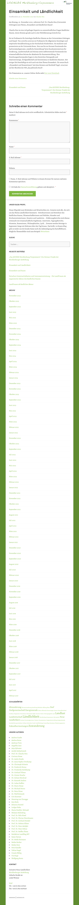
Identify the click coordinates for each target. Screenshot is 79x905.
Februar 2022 (14, 482)
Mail (10, 883)
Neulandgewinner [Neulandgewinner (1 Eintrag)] (29, 720)
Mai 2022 (12, 465)
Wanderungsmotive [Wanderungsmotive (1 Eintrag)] (60, 723)
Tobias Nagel (16, 850)
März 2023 (13, 422)
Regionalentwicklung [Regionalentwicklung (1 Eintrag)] (51, 720)
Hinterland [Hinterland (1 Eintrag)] (29, 714)
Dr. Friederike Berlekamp (21, 770)
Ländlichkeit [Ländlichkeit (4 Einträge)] (31, 716)
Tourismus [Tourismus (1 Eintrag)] (52, 723)
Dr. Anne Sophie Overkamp (21, 762)
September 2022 (15, 449)
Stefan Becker (17, 842)
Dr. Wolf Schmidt (18, 794)
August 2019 (13, 602)
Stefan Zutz (16, 845)
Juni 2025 (12, 312)
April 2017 (12, 690)
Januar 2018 (13, 657)
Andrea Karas (16, 740)
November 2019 (14, 591)
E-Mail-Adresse (15, 157)
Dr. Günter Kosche (18, 775)
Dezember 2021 (14, 493)
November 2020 (15, 553)
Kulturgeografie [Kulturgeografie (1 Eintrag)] (48, 714)
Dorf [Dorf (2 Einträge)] (52, 707)
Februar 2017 (13, 696)
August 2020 (13, 564)
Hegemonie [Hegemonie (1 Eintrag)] (17, 714)
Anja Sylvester (17, 748)
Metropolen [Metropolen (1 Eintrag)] (56, 717)
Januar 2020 (13, 580)
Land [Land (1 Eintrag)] (53, 714)
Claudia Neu (40, 17)
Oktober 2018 (14, 635)
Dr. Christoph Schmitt (20, 764)
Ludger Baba (16, 807)
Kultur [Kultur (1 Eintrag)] (42, 714)
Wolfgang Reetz (17, 858)
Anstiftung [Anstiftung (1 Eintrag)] (34, 707)
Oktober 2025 (14, 301)
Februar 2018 (13, 652)
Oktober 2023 (14, 394)
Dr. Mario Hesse (17, 786)
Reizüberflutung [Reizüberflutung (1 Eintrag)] (13, 723)
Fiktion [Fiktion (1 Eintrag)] (40, 710)
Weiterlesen (45, 231)
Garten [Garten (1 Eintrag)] (55, 710)
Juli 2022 (12, 454)
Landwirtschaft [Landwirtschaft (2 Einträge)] (15, 716)
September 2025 (15, 306)
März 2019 (12, 624)
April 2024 (13, 361)
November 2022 (15, 438)
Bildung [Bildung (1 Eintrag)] (45, 707)
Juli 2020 (12, 569)
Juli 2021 (12, 520)
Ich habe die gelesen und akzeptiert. (32, 187)
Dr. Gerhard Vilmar (19, 772)
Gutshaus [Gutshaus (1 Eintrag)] (11, 714)
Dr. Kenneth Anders (19, 780)
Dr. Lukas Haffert (18, 783)
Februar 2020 (14, 575)
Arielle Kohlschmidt (19, 751)
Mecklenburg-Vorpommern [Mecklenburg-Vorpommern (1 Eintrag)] (46, 717)
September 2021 (15, 509)
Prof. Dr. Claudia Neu (20, 753)
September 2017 (14, 674)
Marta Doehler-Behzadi (20, 810)
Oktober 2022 (14, 443)
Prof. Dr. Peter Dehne (19, 829)
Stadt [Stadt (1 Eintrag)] (33, 723)
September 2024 (15, 345)
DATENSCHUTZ (20, 897)
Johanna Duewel (17, 804)
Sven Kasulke (16, 847)
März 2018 (13, 646)
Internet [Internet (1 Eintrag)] (38, 714)
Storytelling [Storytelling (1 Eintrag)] (46, 723)
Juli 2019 (12, 608)
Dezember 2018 (14, 630)
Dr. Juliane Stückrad (19, 778)
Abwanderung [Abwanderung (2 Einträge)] (15, 707)
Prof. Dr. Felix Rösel (19, 815)
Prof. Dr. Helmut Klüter (20, 823)
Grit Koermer (16, 796)
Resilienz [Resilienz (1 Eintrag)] (20, 723)
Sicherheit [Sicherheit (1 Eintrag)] (29, 723)
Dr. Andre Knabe (18, 759)
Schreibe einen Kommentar (18, 78)
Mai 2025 (12, 317)
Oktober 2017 (14, 668)
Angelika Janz (16, 745)
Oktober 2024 (14, 339)
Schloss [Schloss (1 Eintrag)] (24, 723)
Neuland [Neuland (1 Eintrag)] (22, 720)
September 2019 (14, 597)
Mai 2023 (12, 411)
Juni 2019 (12, 613)
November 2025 (15, 295)
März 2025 (13, 323)
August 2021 (13, 515)
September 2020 (15, 559)
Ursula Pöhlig (16, 853)
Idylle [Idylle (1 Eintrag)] (34, 714)
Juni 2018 (12, 641)
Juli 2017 (12, 679)
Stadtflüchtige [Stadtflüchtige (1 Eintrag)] (39, 723)
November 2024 (15, 334)
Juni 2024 (12, 350)
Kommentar (14, 120)
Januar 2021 (13, 542)
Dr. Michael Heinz (18, 788)
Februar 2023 (14, 427)
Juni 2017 (12, 685)
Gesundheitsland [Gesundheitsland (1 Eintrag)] (62, 710)
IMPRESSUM (12, 897)
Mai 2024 (12, 356)
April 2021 (12, 526)
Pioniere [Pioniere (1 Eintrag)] (36, 720)
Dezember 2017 (14, 663)
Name (12, 147)
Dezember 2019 (14, 586)
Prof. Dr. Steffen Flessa (20, 831)
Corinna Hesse (17, 756)
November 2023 (15, 389)
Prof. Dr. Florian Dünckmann (22, 818)
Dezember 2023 (14, 383)
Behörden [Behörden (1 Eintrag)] (40, 707)
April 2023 (13, 416)
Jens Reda (15, 802)
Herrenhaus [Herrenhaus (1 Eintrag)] (23, 714)
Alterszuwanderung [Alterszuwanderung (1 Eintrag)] (27, 707)
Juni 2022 (12, 460)
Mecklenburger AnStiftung (19, 872)
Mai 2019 (12, 619)
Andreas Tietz (17, 743)
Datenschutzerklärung (29, 187)
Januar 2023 (13, 432)
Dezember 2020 (15, 548)
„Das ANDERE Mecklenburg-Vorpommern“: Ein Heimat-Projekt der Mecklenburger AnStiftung (56, 90)
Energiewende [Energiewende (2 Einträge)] (31, 710)
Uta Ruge (15, 855)
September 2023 (15, 400)
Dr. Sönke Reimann (19, 839)
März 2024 (13, 367)
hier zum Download (51, 73)
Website (12, 168)
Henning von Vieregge (20, 799)
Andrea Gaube (17, 737)
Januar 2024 (13, 378)
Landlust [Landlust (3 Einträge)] (60, 713)
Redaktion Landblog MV (20, 834)
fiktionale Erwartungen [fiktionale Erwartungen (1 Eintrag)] (48, 710)
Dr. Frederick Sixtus (19, 767)
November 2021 (14, 498)
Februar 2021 (13, 537)
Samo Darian (16, 837)
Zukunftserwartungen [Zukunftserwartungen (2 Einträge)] (18, 726)
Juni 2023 (12, 405)
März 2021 (13, 531)
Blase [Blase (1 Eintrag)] (48, 707)
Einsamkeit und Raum (17, 87)
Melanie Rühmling (18, 813)
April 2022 (13, 471)
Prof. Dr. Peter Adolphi (20, 826)
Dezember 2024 (14, 328)
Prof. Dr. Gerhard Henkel (21, 821)
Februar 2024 (14, 372)
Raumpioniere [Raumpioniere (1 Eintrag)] (42, 720)
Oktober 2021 (14, 504)
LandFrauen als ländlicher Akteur (21, 284)
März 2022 (13, 476)
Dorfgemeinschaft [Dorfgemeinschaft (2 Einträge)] (17, 710)
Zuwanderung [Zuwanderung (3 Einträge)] (36, 726)
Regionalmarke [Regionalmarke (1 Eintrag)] (61, 720)
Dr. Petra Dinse (17, 791)
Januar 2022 (13, 487)
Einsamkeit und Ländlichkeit (19, 265)
